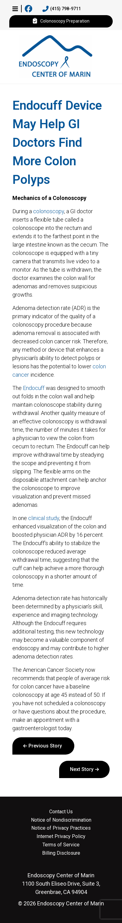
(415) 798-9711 (61, 9)
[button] (15, 8)
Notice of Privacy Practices (61, 828)
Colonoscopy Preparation (61, 21)
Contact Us (61, 811)
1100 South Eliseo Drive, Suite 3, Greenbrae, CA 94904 (61, 883)
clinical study (43, 518)
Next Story (82, 769)
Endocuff (34, 388)
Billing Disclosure (61, 853)
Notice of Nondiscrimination (61, 820)
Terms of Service (61, 844)
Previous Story (45, 746)
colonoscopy (48, 211)
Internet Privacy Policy (61, 836)
